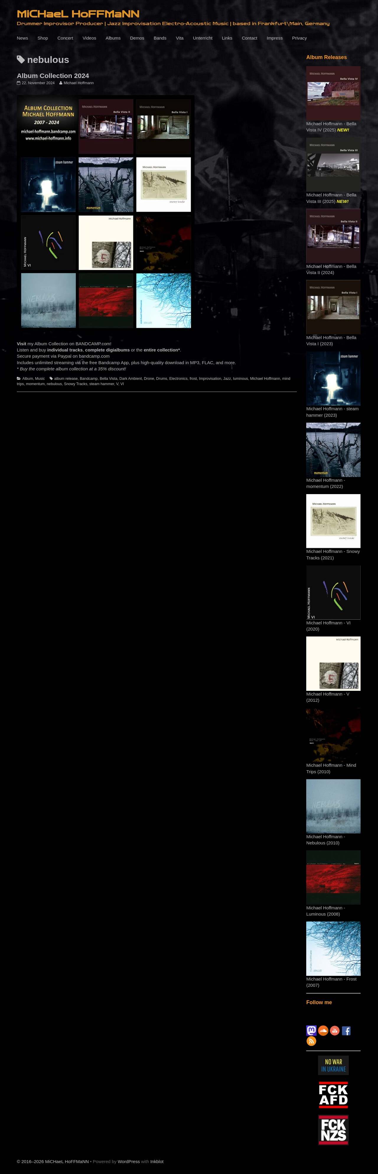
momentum (35, 384)
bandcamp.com (94, 356)
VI (122, 384)
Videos (89, 37)
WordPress (129, 1161)
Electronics (178, 379)
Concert (65, 37)
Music (40, 379)
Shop (43, 37)
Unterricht (203, 37)
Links (227, 37)
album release (66, 379)
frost (193, 379)
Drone (149, 379)
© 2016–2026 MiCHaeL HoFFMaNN (53, 1161)
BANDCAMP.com (93, 343)
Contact (249, 37)
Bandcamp (89, 379)
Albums (113, 37)
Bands (160, 37)
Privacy (299, 37)
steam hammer (101, 384)
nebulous (54, 384)
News (22, 37)
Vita (180, 37)
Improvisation (210, 379)
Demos (137, 37)
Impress (275, 37)
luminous (240, 379)
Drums (161, 379)
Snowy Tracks (75, 384)
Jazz (227, 379)
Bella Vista (109, 379)
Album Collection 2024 (53, 75)
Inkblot (157, 1161)
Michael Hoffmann (78, 83)
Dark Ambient (130, 379)
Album (27, 379)
